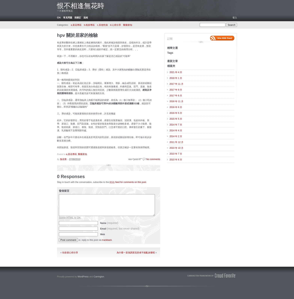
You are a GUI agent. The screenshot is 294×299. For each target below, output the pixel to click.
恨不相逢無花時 (80, 6)
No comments (153, 159)
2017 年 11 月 (176, 84)
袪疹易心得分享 (70, 252)
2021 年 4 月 (176, 72)
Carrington (99, 276)
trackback (107, 240)
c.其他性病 (102, 25)
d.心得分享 (115, 25)
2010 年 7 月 (176, 154)
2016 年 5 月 (176, 113)
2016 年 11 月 (176, 101)
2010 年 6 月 (176, 159)
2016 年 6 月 (176, 107)
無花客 (63, 159)
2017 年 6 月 (176, 95)
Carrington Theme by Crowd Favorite (211, 275)
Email (119, 228)
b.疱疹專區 (89, 25)
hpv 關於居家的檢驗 (77, 35)
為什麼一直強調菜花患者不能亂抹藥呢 (136, 252)
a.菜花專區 (76, 25)
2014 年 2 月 (176, 136)
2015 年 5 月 (176, 119)
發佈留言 (64, 190)
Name (109, 223)
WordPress (82, 276)
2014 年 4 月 (176, 130)
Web (102, 234)
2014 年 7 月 (176, 124)
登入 (234, 17)
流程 (85, 17)
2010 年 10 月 (176, 148)
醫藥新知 (127, 25)
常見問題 (67, 17)
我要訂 (77, 17)
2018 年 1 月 (176, 78)
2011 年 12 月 (176, 142)
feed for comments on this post (128, 182)
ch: (59, 17)
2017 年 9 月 (176, 89)
